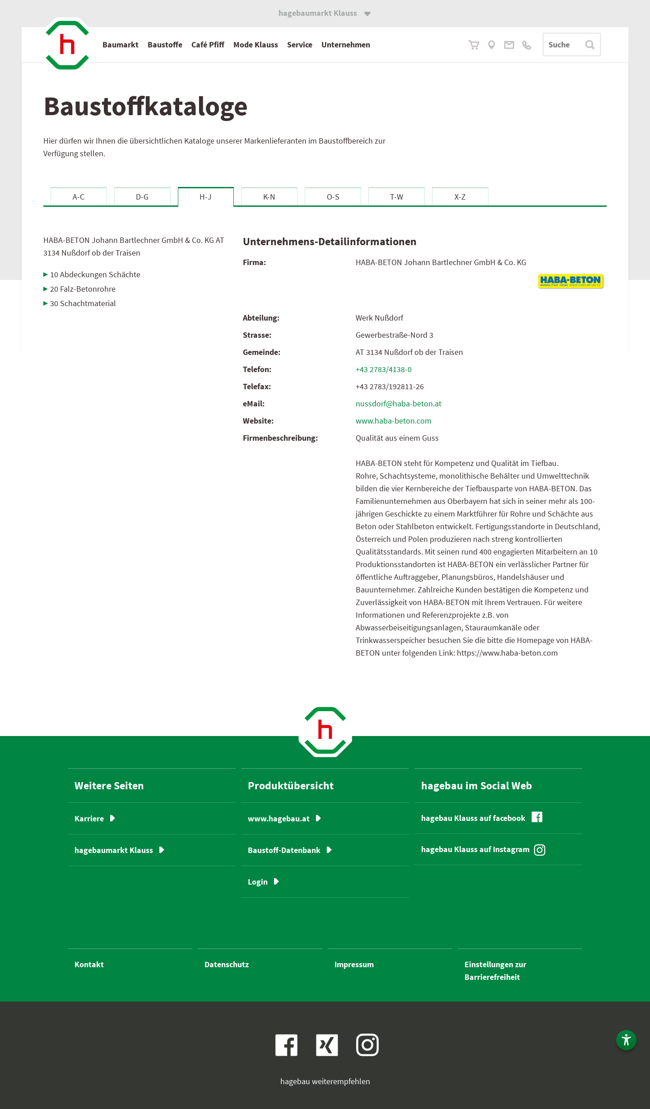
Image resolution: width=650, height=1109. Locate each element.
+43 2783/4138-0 (384, 369)
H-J (206, 196)
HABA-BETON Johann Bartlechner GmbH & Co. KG (133, 246)
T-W (396, 196)
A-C (78, 196)
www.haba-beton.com (394, 420)
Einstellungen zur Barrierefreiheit (495, 970)
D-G (142, 196)
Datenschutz (226, 964)
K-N (269, 196)
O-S (333, 196)
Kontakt (89, 964)
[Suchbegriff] (572, 44)
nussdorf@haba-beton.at (398, 403)
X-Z (460, 196)
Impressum (354, 964)
